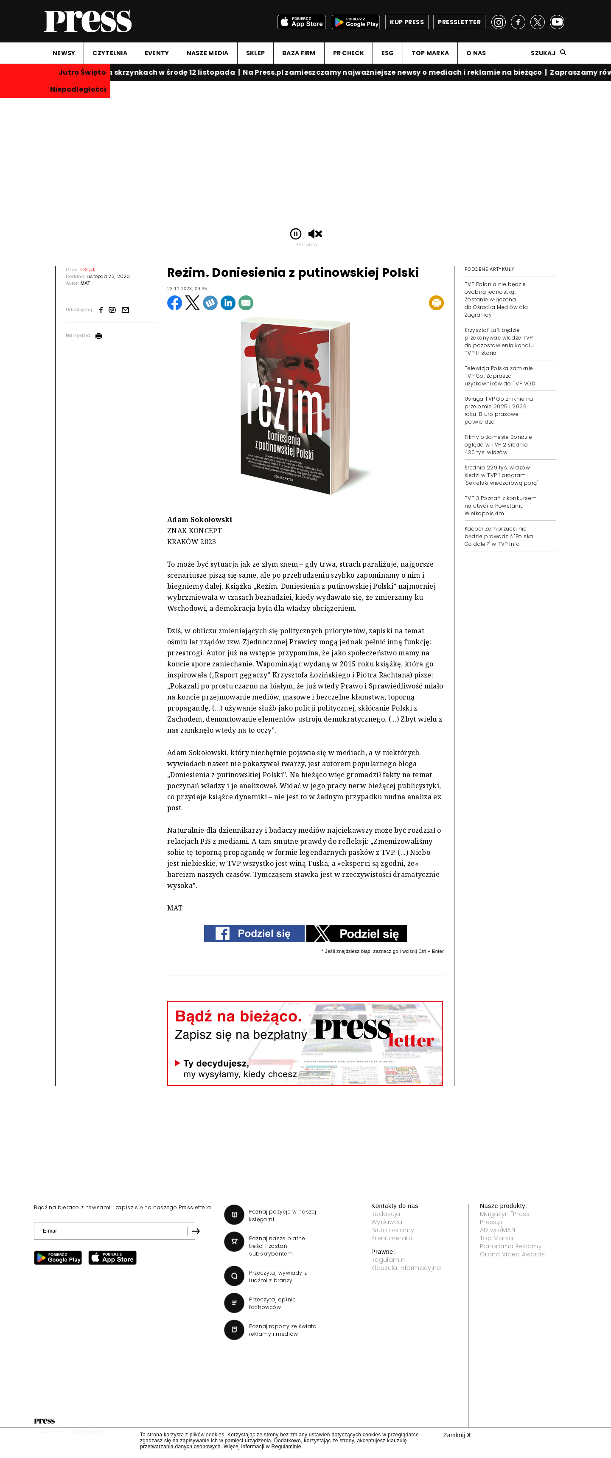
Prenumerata (392, 1238)
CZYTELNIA (109, 53)
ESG (387, 53)
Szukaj (543, 53)
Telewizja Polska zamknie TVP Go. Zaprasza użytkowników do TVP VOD (500, 376)
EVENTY (157, 53)
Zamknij (457, 1435)
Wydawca (386, 1222)
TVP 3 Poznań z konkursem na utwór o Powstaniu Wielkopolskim (501, 505)
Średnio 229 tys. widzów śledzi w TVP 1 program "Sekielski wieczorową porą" (501, 475)
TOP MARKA (430, 53)
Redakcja (386, 1214)
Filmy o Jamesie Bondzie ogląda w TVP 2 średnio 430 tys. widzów (498, 444)
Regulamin (388, 1260)
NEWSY (64, 53)
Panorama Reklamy (511, 1246)
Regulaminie (286, 1447)
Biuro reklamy (392, 1230)
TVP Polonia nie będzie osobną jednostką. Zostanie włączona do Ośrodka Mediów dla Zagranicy (496, 299)
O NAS (476, 53)
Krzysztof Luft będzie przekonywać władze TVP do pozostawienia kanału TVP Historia (499, 341)
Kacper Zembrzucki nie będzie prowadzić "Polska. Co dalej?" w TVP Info (499, 536)
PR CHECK (348, 53)
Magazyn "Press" (506, 1214)
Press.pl (492, 1222)
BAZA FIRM (299, 53)
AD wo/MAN (497, 1230)
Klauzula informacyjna (406, 1268)
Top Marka (496, 1238)
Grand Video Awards (512, 1254)
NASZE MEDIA (208, 53)
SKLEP (255, 53)
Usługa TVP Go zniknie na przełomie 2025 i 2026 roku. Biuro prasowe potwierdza (499, 410)
